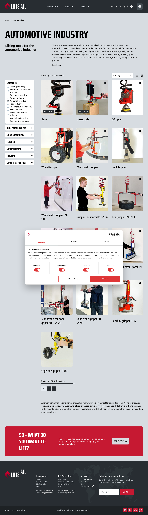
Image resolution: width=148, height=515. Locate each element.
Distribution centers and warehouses (19, 90)
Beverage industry (17, 95)
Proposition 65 (87, 486)
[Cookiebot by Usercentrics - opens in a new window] (110, 234)
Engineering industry (18, 121)
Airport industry (15, 98)
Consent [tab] (41, 242)
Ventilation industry (17, 118)
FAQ (82, 484)
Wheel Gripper (49, 167)
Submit (127, 492)
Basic (44, 119)
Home (8, 20)
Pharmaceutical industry (19, 106)
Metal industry (15, 109)
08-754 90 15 (48, 490)
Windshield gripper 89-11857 (54, 217)
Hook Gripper (119, 167)
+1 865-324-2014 (69, 490)
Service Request (86, 480)
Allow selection (74, 279)
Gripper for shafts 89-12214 (92, 217)
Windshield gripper (87, 167)
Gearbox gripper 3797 (124, 320)
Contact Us (120, 441)
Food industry (15, 104)
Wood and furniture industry (17, 113)
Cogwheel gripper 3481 (54, 370)
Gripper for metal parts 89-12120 (127, 269)
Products (52, 6)
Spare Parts (85, 482)
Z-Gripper (117, 119)
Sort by (122, 75)
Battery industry (16, 86)
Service (85, 6)
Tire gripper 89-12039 (124, 217)
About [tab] (106, 242)
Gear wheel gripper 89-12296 (89, 320)
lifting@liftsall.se (47, 493)
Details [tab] (74, 242)
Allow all (105, 279)
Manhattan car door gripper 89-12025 (52, 320)
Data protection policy (15, 510)
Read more (58, 65)
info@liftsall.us (68, 493)
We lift (69, 6)
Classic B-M (82, 119)
